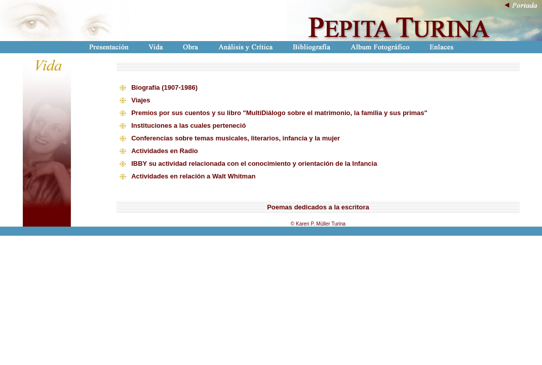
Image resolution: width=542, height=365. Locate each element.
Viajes (140, 100)
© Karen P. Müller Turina (318, 224)
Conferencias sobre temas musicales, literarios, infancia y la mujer (235, 138)
